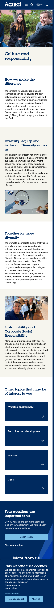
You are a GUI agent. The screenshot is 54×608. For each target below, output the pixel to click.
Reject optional (16, 599)
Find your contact (14, 545)
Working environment (26, 411)
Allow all (36, 599)
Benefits (26, 460)
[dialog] (27, 583)
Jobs (26, 484)
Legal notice (11, 588)
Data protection (12, 585)
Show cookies (12, 593)
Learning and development (26, 436)
